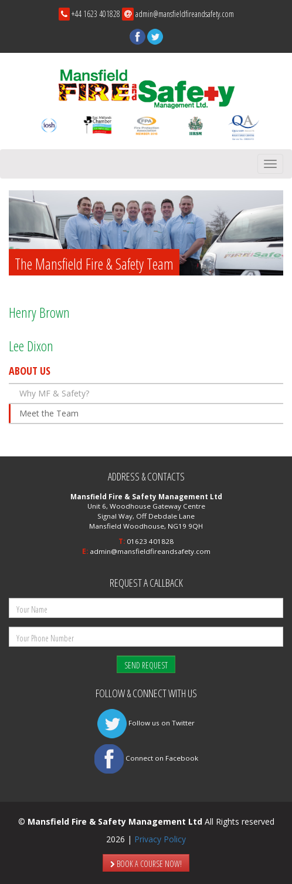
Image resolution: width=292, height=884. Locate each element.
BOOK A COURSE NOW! (146, 863)
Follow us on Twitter (146, 722)
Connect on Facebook (146, 758)
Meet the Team (49, 413)
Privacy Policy (160, 839)
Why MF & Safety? (54, 393)
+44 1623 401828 (96, 13)
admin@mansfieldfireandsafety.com (184, 13)
